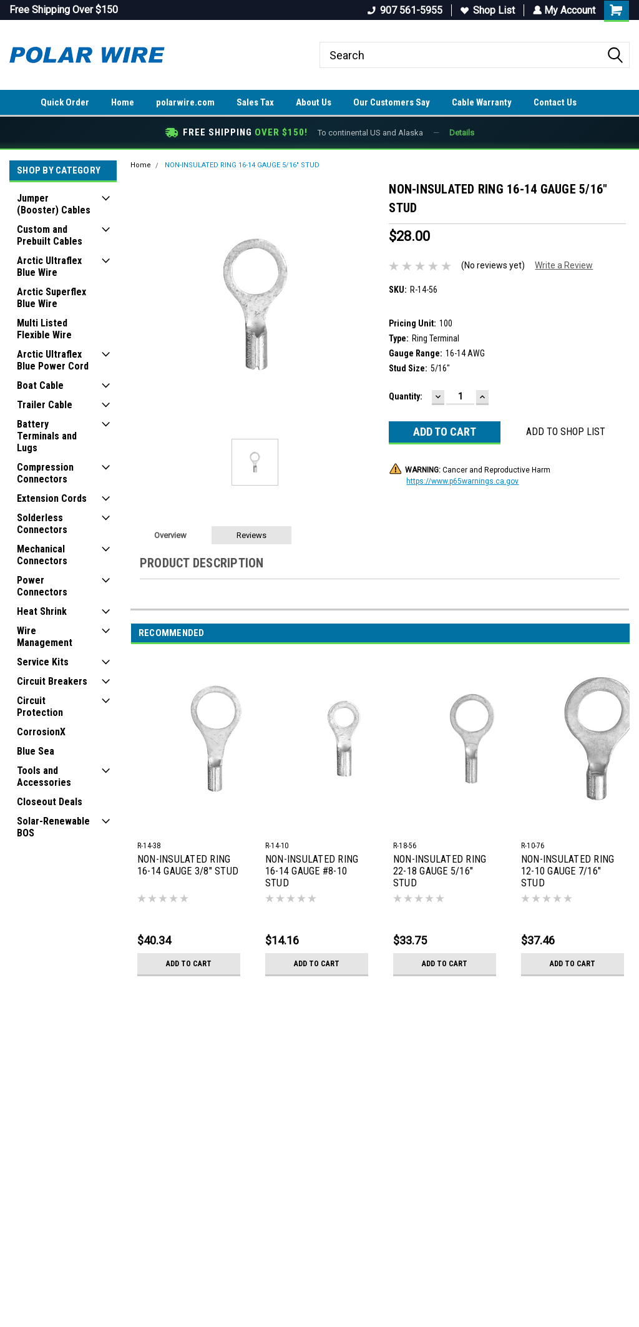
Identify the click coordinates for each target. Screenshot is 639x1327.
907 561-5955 (403, 10)
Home (122, 102)
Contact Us (555, 102)
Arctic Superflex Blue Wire (51, 298)
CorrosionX (41, 732)
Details (461, 132)
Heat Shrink (42, 611)
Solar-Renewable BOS (53, 827)
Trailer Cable (44, 405)
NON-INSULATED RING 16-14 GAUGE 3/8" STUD (187, 865)
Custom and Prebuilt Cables (49, 235)
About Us (313, 102)
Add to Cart (188, 964)
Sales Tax (255, 102)
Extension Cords (52, 498)
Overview (170, 535)
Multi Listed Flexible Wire (44, 329)
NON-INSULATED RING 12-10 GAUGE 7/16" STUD (568, 871)
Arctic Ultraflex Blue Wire (49, 266)
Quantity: (405, 396)
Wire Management (44, 637)
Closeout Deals (49, 802)
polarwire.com (185, 102)
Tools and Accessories (44, 776)
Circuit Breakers (52, 681)
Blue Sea (35, 751)
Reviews (251, 535)
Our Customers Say (391, 102)
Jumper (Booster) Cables (53, 204)
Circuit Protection (40, 706)
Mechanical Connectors (42, 555)
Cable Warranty (482, 102)
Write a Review (564, 265)
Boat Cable (40, 385)
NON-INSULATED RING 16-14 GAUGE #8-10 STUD (312, 871)
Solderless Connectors (42, 524)
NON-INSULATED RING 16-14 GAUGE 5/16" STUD (242, 165)
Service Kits (43, 662)
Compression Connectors (45, 473)
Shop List (486, 10)
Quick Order (65, 102)
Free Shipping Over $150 (63, 10)
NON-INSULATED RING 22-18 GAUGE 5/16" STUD (440, 871)
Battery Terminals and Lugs (47, 436)
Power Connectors (42, 586)
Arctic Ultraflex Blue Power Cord (53, 360)
